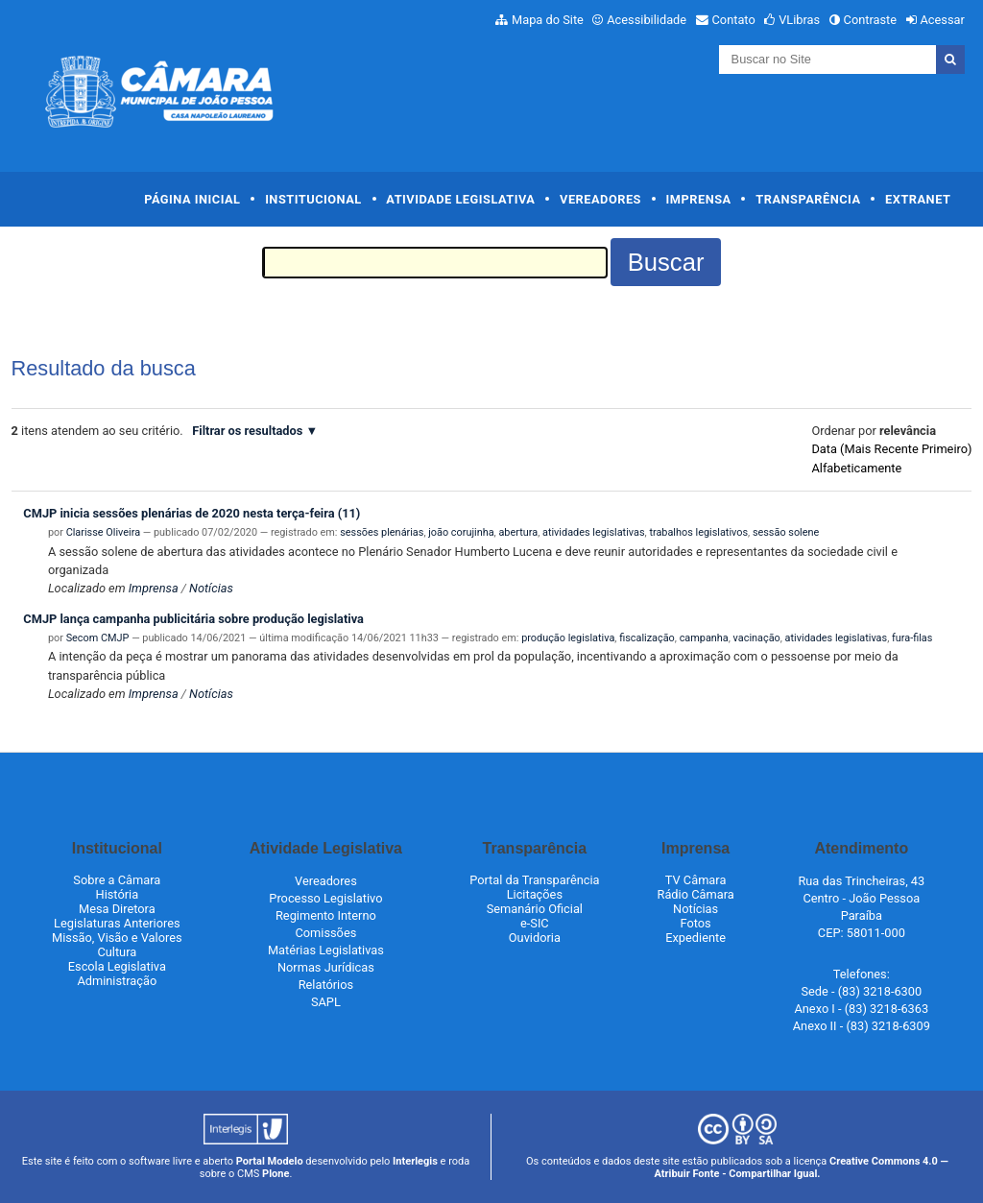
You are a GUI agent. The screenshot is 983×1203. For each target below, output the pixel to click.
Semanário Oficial (535, 909)
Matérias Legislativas (326, 950)
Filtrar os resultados (247, 430)
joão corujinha (460, 532)
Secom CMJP (98, 638)
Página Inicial (192, 199)
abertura (518, 532)
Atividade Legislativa (460, 199)
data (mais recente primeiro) (891, 449)
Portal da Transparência (534, 880)
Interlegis (415, 1161)
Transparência (807, 199)
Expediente (695, 937)
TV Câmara (696, 880)
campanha (704, 638)
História (117, 894)
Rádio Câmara (696, 894)
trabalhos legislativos (698, 532)
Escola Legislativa (117, 966)
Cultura (116, 952)
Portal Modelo (269, 1161)
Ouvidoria (535, 937)
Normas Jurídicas (325, 967)
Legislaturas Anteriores (117, 923)
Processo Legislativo (325, 898)
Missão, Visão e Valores (117, 937)
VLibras (799, 19)
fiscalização (647, 638)
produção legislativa (567, 638)
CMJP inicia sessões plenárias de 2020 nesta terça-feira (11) (191, 513)
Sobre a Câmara (116, 880)
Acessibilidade (646, 19)
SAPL (326, 1002)
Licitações (535, 894)
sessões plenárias (381, 532)
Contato (733, 19)
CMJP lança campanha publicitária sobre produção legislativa (193, 619)
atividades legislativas (593, 532)
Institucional (313, 199)
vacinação (756, 638)
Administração (116, 981)
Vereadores (600, 199)
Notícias (211, 588)
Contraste (871, 19)
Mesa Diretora (117, 909)
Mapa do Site (548, 19)
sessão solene (786, 532)
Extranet (917, 199)
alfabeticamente (856, 468)
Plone (275, 1173)
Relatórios (326, 984)
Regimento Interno (326, 915)
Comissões (325, 933)
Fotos (695, 923)
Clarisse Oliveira (103, 532)
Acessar (942, 19)
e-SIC (534, 923)
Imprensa (698, 199)
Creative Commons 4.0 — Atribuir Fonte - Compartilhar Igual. (800, 1167)
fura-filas (912, 638)
